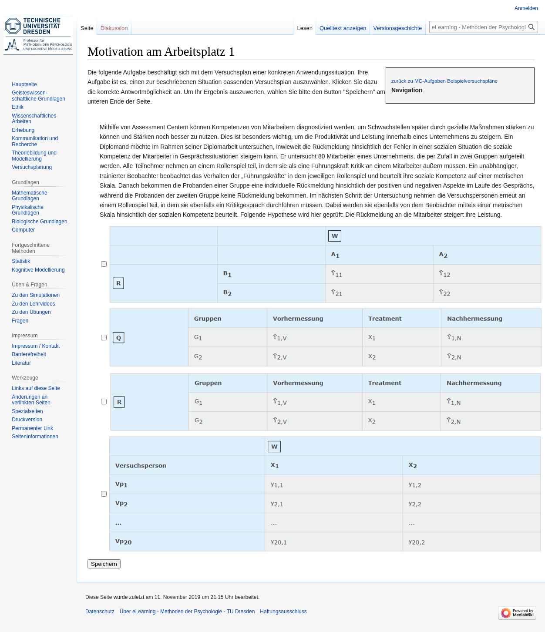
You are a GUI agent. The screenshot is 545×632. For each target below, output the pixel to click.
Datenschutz (99, 611)
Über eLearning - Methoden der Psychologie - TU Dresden (187, 611)
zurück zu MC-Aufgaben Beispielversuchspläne (444, 81)
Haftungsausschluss (283, 611)
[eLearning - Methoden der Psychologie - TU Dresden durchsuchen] (483, 27)
